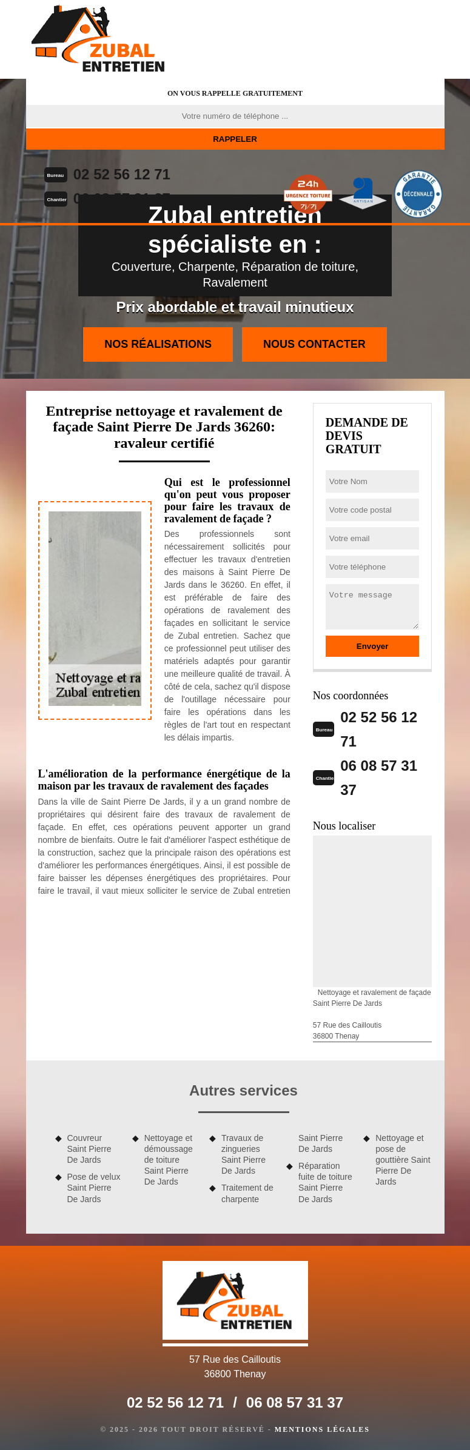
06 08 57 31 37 (121, 198)
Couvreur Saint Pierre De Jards (89, 1149)
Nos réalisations (158, 344)
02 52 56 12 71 (121, 174)
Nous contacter (314, 344)
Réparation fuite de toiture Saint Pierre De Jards (325, 1182)
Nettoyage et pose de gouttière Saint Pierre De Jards (402, 1160)
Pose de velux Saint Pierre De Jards (94, 1187)
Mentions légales (322, 1429)
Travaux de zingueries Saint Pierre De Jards (243, 1154)
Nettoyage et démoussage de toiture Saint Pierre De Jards (168, 1160)
